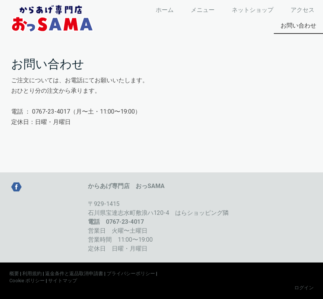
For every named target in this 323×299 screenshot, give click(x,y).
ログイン (304, 287)
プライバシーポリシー (131, 273)
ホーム (165, 9)
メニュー (203, 9)
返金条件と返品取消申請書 (74, 273)
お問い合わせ (298, 25)
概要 (14, 273)
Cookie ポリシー (27, 280)
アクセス (302, 9)
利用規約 (32, 273)
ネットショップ (252, 9)
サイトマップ (62, 280)
